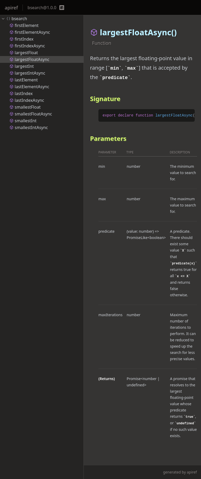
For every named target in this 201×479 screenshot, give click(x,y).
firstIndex (21, 39)
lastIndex (21, 93)
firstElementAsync (29, 32)
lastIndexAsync (26, 100)
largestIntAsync (27, 73)
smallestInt (22, 121)
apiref (11, 7)
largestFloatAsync (29, 59)
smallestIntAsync (28, 127)
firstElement (23, 25)
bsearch (14, 18)
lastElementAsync (29, 87)
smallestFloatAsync (30, 114)
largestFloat (23, 52)
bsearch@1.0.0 (41, 7)
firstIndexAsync (27, 46)
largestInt (21, 66)
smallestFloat (25, 107)
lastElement (23, 80)
